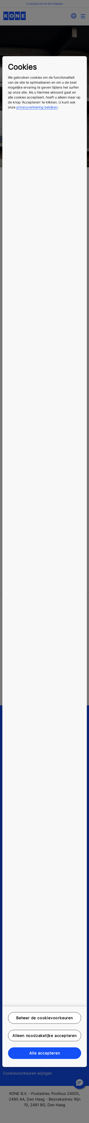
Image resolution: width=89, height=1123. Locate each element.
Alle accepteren (44, 1053)
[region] (44, 561)
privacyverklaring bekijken (36, 107)
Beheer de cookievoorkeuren (44, 1018)
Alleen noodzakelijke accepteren (44, 1035)
